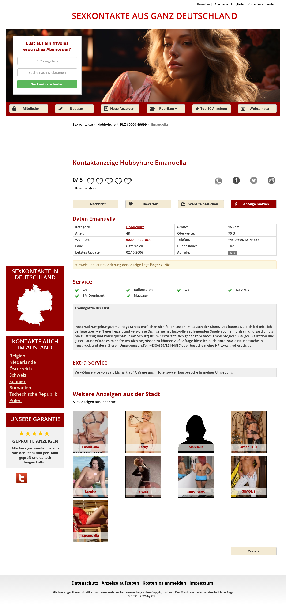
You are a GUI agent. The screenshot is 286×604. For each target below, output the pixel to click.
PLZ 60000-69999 (133, 124)
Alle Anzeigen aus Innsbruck (95, 401)
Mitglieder (238, 4)
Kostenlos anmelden (261, 4)
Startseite (221, 4)
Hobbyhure (106, 124)
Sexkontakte (83, 124)
